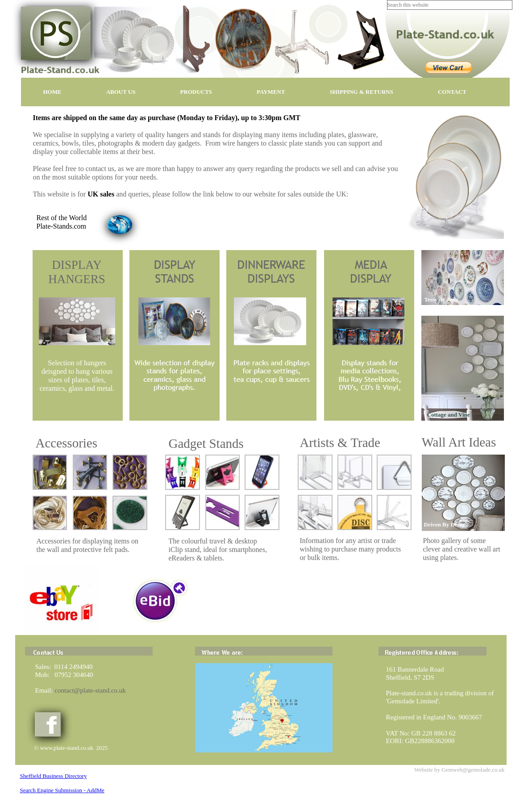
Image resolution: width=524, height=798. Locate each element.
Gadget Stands (206, 443)
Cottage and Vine (448, 414)
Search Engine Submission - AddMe (62, 790)
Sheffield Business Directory (53, 776)
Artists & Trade (340, 442)
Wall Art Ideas (459, 442)
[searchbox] (449, 5)
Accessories (67, 443)
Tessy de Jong (441, 299)
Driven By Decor (445, 524)
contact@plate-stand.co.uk (90, 690)
